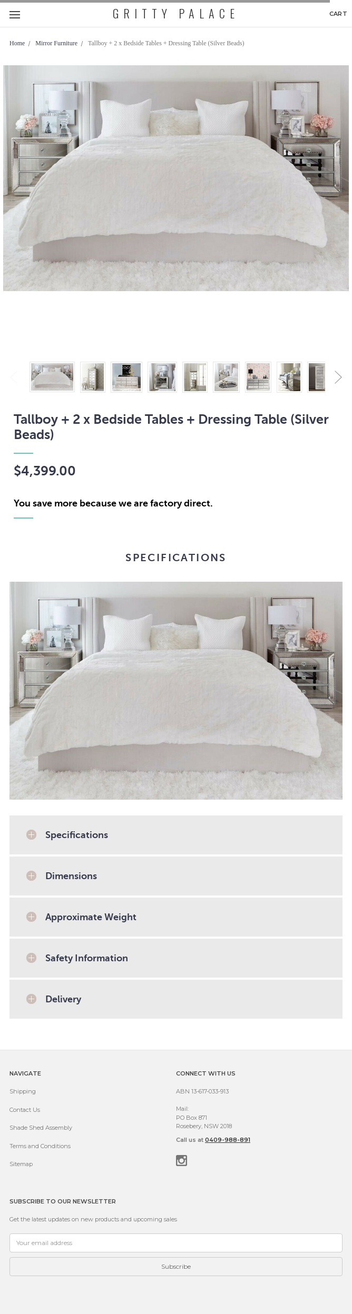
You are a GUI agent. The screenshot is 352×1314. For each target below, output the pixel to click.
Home (17, 43)
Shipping (22, 1091)
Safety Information (86, 958)
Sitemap (21, 1164)
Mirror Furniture (56, 43)
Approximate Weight (90, 917)
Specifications (76, 835)
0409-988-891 (227, 1139)
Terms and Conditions (40, 1146)
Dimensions (71, 876)
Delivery (63, 999)
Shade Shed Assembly (40, 1127)
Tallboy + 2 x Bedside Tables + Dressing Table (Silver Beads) (166, 43)
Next (338, 376)
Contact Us (24, 1109)
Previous (13, 376)
